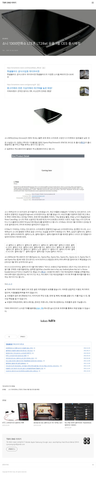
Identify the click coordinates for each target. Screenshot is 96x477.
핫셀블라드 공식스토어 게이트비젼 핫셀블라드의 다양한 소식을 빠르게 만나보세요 (40, 75)
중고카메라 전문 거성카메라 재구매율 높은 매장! (29, 88)
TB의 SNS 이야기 (9, 3)
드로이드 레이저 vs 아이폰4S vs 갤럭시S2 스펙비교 (22, 371)
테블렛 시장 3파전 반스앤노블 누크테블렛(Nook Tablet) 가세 (24, 368)
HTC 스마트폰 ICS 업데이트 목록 (16, 356)
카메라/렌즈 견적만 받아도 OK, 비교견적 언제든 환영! (29, 91)
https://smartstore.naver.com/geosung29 (21, 85)
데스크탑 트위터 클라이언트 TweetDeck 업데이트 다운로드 (24, 361)
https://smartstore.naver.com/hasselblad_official (24, 68)
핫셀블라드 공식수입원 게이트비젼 (23, 71)
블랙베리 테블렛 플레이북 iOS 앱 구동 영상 (19, 350)
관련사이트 (5, 465)
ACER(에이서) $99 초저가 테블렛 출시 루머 (19, 348)
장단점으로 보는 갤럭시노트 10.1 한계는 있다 (20, 358)
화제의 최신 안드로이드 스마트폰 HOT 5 (18, 353)
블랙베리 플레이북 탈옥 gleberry (16, 363)
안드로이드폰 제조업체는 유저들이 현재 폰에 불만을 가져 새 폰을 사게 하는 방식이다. (32, 366)
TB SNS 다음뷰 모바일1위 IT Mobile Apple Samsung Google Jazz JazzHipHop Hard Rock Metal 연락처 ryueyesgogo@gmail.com (42, 443)
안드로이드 (9, 344)
